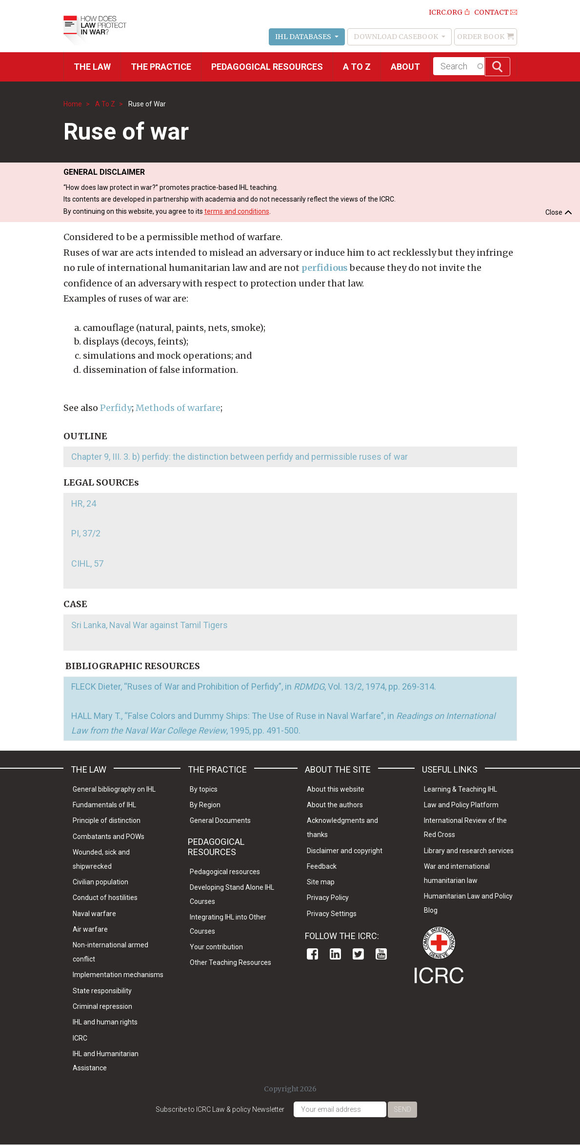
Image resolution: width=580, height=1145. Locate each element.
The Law (92, 66)
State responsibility (102, 991)
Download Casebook (397, 36)
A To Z (105, 104)
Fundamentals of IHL (104, 805)
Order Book (480, 36)
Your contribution (216, 947)
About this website (335, 789)
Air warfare (90, 929)
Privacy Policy (328, 897)
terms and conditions (236, 211)
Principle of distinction (106, 820)
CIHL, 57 (87, 563)
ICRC (80, 1038)
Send (402, 1109)
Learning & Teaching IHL (460, 789)
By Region (205, 805)
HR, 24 (83, 503)
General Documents (220, 820)
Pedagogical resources (267, 66)
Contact (491, 12)
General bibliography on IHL (114, 789)
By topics (204, 789)
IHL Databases (304, 36)
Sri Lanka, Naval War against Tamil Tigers (149, 625)
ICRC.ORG (445, 12)
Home (72, 104)
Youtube (381, 954)
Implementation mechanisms (118, 975)
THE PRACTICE (161, 66)
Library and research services (469, 851)
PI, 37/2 (85, 533)
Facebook (312, 954)
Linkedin (335, 954)
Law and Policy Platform (461, 805)
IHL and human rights (105, 1022)
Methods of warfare (178, 407)
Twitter (358, 954)
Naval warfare (94, 914)
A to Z (357, 66)
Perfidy (116, 407)
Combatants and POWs (108, 836)
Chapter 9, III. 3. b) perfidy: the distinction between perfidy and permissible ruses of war (239, 456)
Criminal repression (102, 1006)
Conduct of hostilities (105, 897)
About (405, 66)
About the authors (335, 805)
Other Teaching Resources (230, 962)
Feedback (322, 866)
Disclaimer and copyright (344, 851)
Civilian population (100, 882)
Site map (321, 882)
